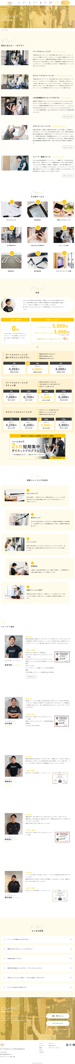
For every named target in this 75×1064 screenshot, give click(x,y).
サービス (24, 2)
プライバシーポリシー (54, 1047)
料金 (29, 2)
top (3, 29)
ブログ (45, 2)
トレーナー (35, 2)
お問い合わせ (52, 1045)
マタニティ (51, 1043)
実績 (40, 2)
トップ (19, 2)
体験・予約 (65, 2)
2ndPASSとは (31, 676)
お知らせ (50, 2)
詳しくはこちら (68, 116)
